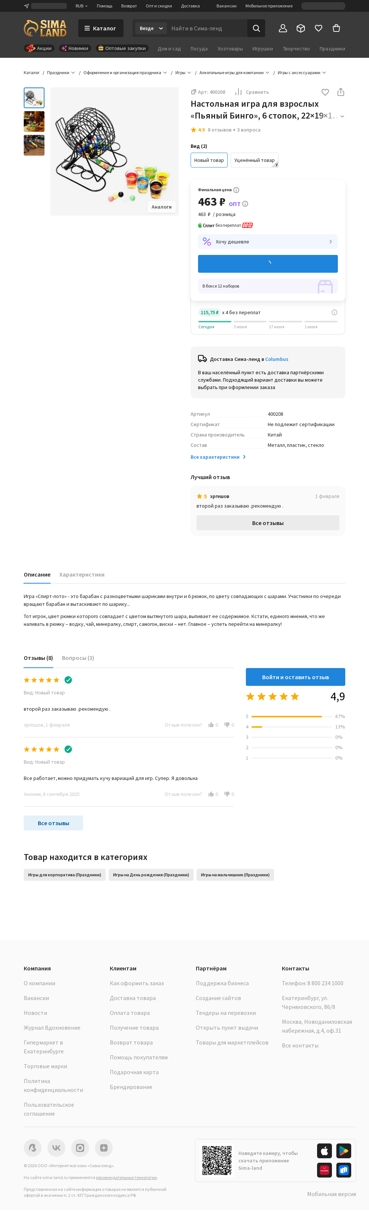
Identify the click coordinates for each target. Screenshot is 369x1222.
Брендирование (131, 1086)
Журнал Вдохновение (52, 1027)
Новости (35, 1012)
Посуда (199, 48)
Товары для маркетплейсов (232, 1042)
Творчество (296, 48)
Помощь (104, 6)
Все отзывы (268, 523)
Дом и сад (169, 48)
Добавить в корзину (268, 264)
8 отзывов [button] (219, 129)
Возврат (129, 6)
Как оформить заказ (137, 983)
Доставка (190, 6)
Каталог (32, 72)
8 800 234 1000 (325, 983)
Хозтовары (230, 48)
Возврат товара (131, 1042)
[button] (325, 92)
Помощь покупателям (139, 1057)
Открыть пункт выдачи (227, 1027)
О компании (39, 983)
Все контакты (300, 1045)
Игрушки (263, 48)
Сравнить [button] (251, 91)
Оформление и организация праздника (122, 72)
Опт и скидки (159, 6)
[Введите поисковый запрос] (207, 28)
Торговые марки (45, 1066)
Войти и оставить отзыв (295, 677)
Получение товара (134, 1027)
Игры (180, 72)
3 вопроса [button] (249, 129)
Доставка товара (133, 998)
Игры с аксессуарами (299, 72)
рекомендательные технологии (126, 1177)
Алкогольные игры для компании (232, 72)
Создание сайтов (218, 998)
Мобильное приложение (269, 6)
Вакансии (227, 6)
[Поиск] (256, 28)
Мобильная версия (331, 1194)
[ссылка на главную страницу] (45, 28)
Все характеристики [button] (219, 457)
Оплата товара (130, 1012)
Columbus (277, 359)
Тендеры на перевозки (226, 1012)
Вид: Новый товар (44, 692)
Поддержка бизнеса (222, 983)
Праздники (332, 48)
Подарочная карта (134, 1072)
